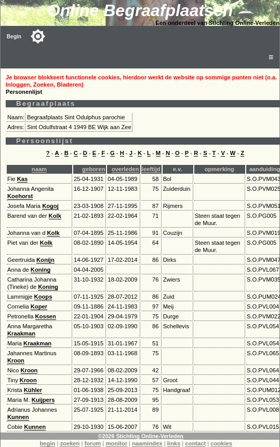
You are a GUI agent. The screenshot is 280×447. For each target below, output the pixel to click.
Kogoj (50, 206)
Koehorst (20, 196)
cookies (221, 443)
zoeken (69, 443)
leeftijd (151, 169)
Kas (22, 179)
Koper (39, 306)
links (174, 443)
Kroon (15, 360)
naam (39, 169)
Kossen (45, 316)
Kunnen (18, 417)
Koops (43, 297)
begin (48, 443)
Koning (41, 270)
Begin (14, 36)
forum (93, 443)
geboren (93, 169)
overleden (125, 169)
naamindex (147, 443)
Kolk (55, 216)
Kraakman (21, 333)
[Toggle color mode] (38, 36)
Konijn (45, 260)
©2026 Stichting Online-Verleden (140, 436)
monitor (116, 443)
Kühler (33, 390)
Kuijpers (43, 400)
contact (195, 443)
